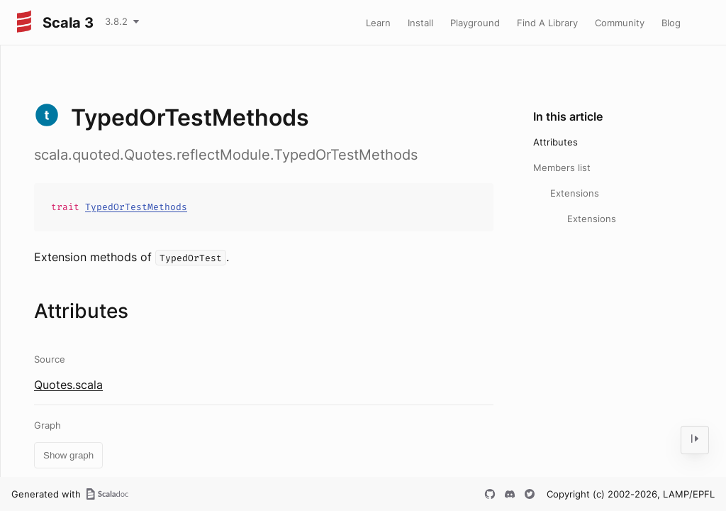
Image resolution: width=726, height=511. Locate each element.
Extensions (574, 193)
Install (420, 22)
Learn (378, 22)
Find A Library (547, 22)
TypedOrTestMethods (136, 207)
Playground (475, 22)
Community (619, 22)
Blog (671, 22)
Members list (562, 167)
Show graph (68, 455)
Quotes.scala (68, 385)
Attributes (555, 142)
